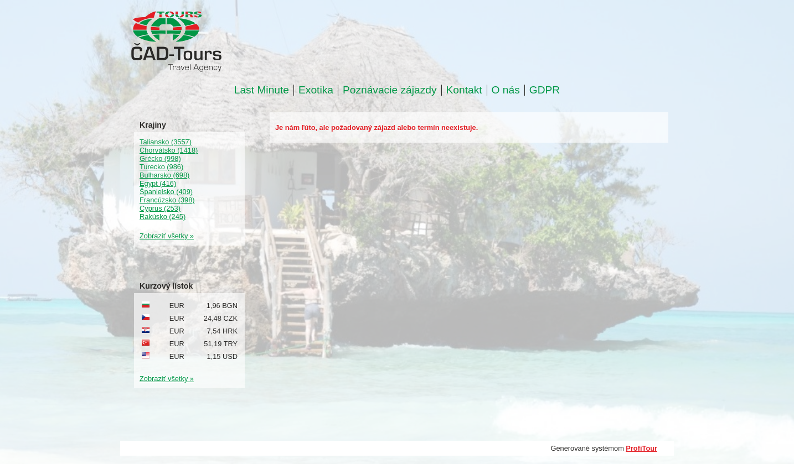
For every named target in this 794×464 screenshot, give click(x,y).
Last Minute (261, 90)
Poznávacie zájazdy (390, 90)
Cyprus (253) (160, 208)
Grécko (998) (160, 158)
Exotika (315, 90)
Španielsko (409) (166, 191)
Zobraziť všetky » (167, 236)
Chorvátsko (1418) (169, 150)
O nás (506, 90)
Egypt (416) (158, 183)
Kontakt (464, 90)
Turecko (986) (161, 167)
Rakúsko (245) (162, 216)
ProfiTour (641, 448)
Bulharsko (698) (164, 175)
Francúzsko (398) (167, 200)
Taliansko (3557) (166, 142)
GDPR (544, 90)
